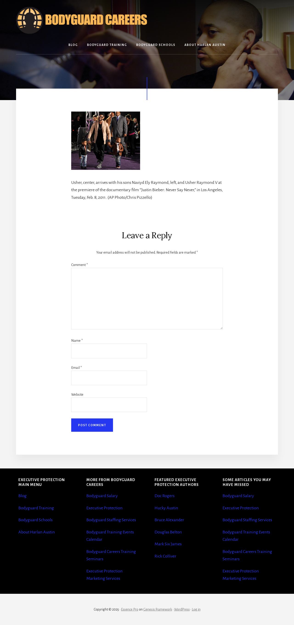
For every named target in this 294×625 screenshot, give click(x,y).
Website (77, 394)
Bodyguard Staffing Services (111, 520)
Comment (79, 265)
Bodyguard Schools (35, 520)
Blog (22, 495)
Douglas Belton (168, 532)
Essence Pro (129, 609)
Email (76, 368)
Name (77, 340)
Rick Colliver (165, 556)
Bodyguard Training (36, 508)
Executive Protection (104, 508)
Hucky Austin (166, 508)
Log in (196, 609)
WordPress (182, 609)
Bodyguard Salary (102, 495)
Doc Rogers (165, 495)
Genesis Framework (157, 609)
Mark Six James (168, 544)
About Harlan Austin (36, 532)
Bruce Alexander (169, 520)
